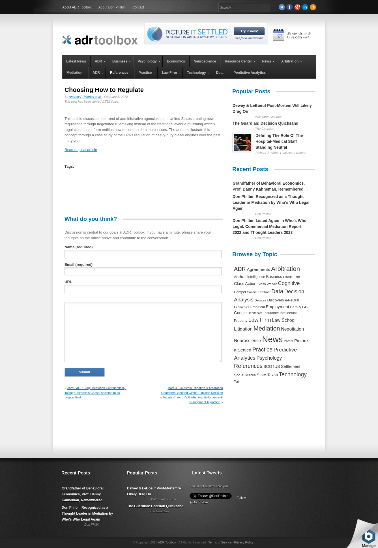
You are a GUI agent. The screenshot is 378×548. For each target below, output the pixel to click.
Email (79, 264)
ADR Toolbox (167, 542)
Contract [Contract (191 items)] (264, 292)
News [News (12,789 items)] (272, 339)
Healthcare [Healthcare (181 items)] (255, 313)
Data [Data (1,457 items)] (277, 291)
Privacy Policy (243, 542)
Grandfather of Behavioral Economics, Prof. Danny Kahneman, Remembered (83, 494)
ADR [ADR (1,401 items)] (240, 269)
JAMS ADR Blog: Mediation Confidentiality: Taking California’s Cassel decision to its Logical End (95, 392)
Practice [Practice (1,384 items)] (262, 349)
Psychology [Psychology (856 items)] (269, 358)
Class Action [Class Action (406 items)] (245, 283)
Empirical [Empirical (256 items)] (257, 307)
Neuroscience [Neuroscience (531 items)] (247, 340)
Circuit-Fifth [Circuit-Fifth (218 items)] (291, 277)
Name (79, 247)
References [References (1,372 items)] (248, 366)
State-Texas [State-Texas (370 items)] (267, 375)
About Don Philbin (112, 7)
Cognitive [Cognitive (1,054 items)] (289, 283)
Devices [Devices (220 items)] (260, 300)
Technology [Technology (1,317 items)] (293, 374)
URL (68, 282)
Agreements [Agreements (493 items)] (258, 269)
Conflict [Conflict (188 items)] (252, 292)
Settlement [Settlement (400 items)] (290, 366)
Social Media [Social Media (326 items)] (245, 375)
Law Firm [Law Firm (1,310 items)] (259, 320)
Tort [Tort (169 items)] (236, 381)
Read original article (81, 150)
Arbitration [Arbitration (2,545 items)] (285, 268)
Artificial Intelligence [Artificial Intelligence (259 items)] (249, 277)
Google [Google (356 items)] (240, 312)
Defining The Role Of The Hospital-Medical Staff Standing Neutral (279, 141)
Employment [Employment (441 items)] (277, 307)
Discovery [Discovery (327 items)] (275, 300)
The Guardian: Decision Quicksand (265, 123)
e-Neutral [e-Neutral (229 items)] (292, 300)
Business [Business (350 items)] (274, 276)
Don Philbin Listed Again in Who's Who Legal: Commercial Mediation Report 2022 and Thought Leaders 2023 (269, 226)
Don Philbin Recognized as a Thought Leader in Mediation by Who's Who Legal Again (271, 202)
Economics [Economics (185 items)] (241, 307)
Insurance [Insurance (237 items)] (271, 313)
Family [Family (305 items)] (295, 307)
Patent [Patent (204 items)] (288, 341)
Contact (138, 7)
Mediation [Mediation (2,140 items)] (267, 328)
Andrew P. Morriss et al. (85, 96)
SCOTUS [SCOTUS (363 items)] (271, 366)
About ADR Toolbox (77, 7)
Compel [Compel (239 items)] (240, 292)
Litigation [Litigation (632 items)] (243, 328)
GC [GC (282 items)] (305, 307)
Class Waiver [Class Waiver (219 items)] (267, 284)
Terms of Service (219, 542)
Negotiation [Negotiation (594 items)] (292, 328)
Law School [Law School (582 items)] (283, 320)
